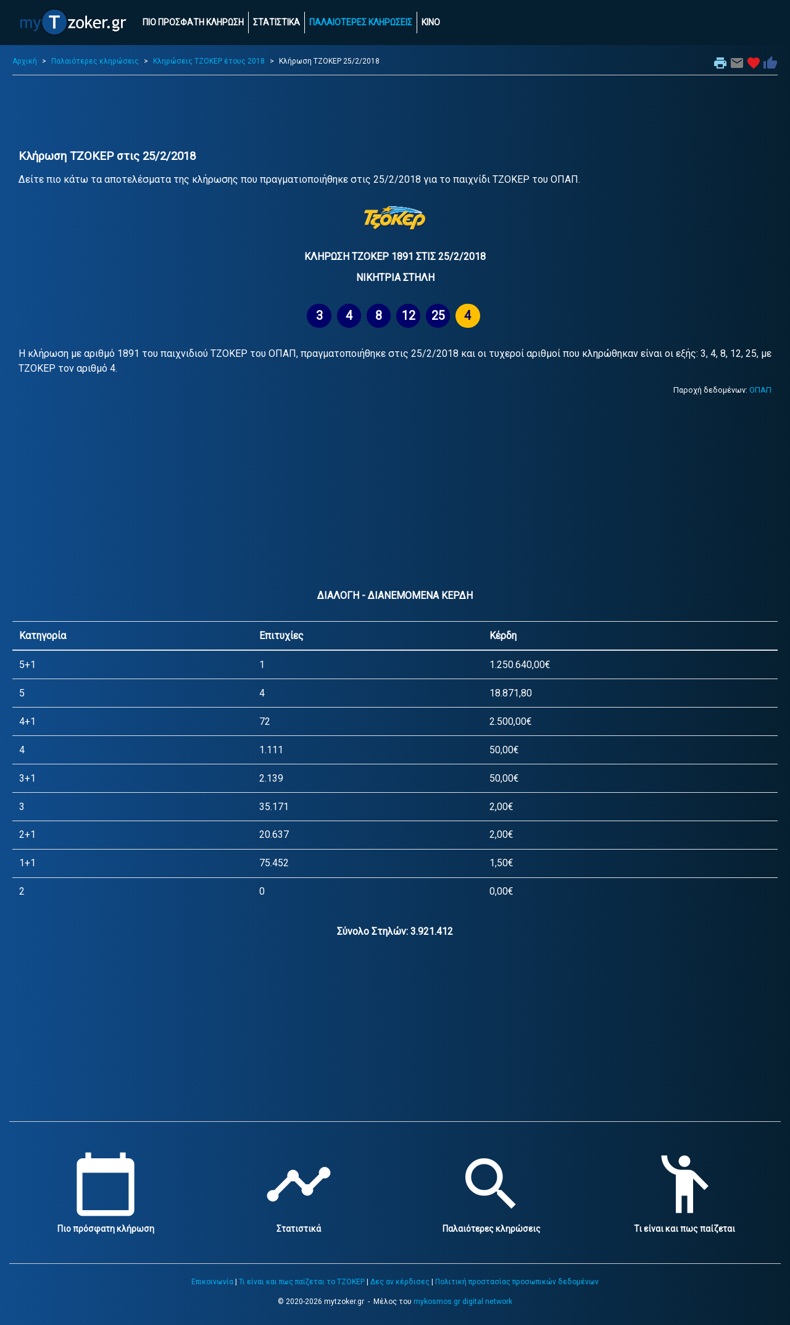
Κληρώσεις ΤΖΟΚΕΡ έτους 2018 (209, 61)
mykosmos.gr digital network (463, 1301)
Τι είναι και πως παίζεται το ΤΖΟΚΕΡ (302, 1281)
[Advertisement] (395, 112)
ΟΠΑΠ (760, 390)
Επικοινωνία (212, 1281)
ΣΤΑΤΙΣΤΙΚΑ (276, 22)
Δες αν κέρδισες (400, 1281)
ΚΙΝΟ (431, 22)
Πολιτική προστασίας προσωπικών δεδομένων (517, 1281)
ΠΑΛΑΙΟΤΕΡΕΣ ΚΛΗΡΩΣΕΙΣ (360, 22)
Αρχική (24, 61)
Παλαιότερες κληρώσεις (95, 61)
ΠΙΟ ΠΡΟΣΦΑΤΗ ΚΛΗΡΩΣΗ (193, 22)
